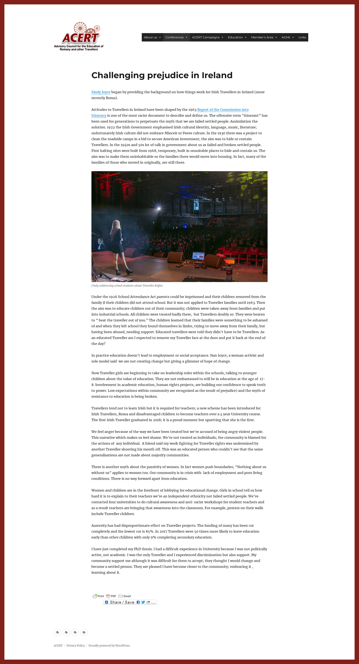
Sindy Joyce (101, 92)
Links (302, 37)
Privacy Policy (75, 645)
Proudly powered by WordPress (109, 645)
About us (152, 37)
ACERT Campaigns (208, 37)
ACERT (58, 645)
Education (237, 37)
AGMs (288, 37)
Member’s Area (264, 37)
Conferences (176, 37)
